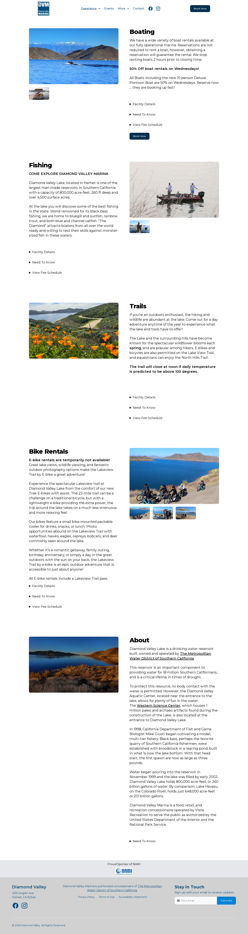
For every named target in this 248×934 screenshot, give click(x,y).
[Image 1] (73, 56)
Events (109, 8)
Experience (90, 8)
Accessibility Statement (133, 897)
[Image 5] (140, 513)
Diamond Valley (29, 886)
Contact (138, 8)
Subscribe (226, 900)
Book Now (139, 136)
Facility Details (144, 104)
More (123, 8)
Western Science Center (158, 705)
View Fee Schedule (147, 125)
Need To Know (144, 114)
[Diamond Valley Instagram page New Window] (24, 905)
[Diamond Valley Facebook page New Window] (15, 905)
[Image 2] (39, 93)
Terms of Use (107, 897)
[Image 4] (174, 476)
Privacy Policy (86, 897)
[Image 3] (140, 226)
